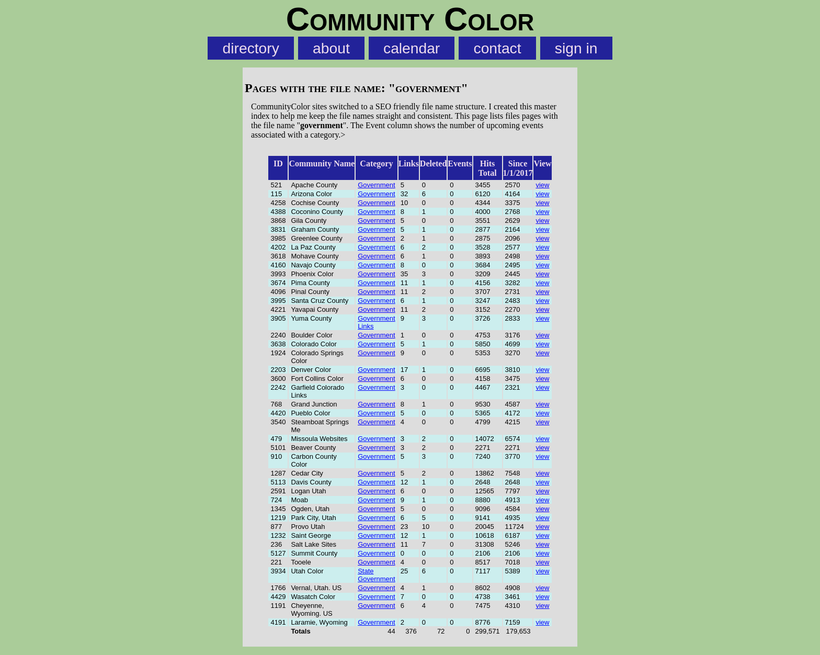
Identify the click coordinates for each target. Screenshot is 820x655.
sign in (576, 48)
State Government (376, 575)
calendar (411, 48)
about (331, 48)
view (542, 185)
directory (251, 48)
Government (376, 185)
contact (497, 48)
